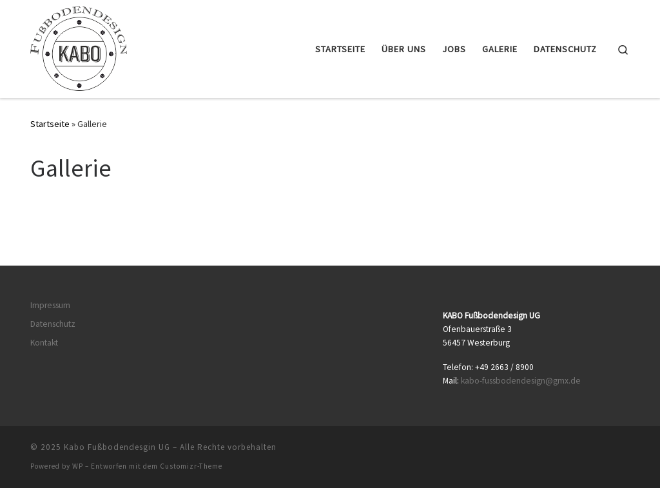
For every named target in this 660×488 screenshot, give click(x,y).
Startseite (50, 124)
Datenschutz (52, 323)
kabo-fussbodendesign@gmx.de (521, 380)
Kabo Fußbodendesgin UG (117, 447)
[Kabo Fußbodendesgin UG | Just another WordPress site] (78, 46)
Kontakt (44, 342)
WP (77, 466)
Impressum (50, 305)
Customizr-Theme (191, 466)
